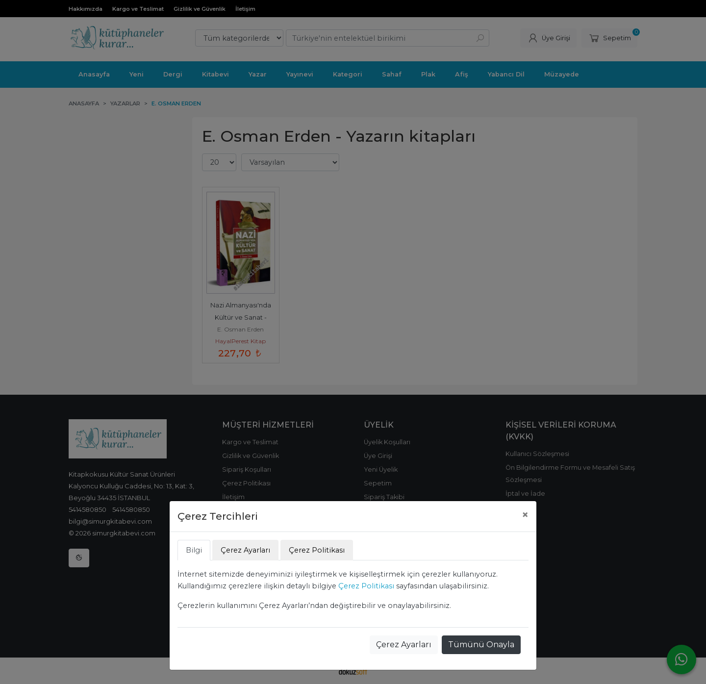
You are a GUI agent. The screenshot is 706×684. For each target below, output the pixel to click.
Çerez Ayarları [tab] (245, 550)
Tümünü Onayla (481, 644)
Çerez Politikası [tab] (317, 550)
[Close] (525, 515)
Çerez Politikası (366, 586)
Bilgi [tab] (194, 550)
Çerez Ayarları (403, 644)
